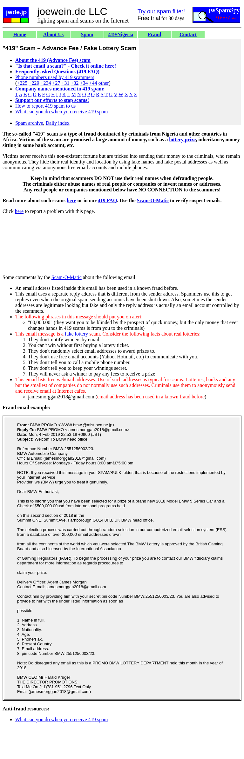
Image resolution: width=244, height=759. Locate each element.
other (103, 83)
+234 (45, 83)
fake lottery (76, 333)
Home (19, 34)
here (71, 200)
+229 (34, 83)
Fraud (154, 34)
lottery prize (182, 139)
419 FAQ (107, 200)
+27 (56, 83)
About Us (53, 34)
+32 (74, 83)
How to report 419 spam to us (45, 106)
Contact (188, 34)
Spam (87, 34)
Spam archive (29, 123)
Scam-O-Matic (153, 200)
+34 (84, 83)
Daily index (58, 123)
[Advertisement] (190, 82)
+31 (65, 83)
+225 (22, 83)
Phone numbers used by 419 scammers (54, 77)
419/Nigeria (120, 34)
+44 (93, 83)
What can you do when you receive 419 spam (61, 111)
